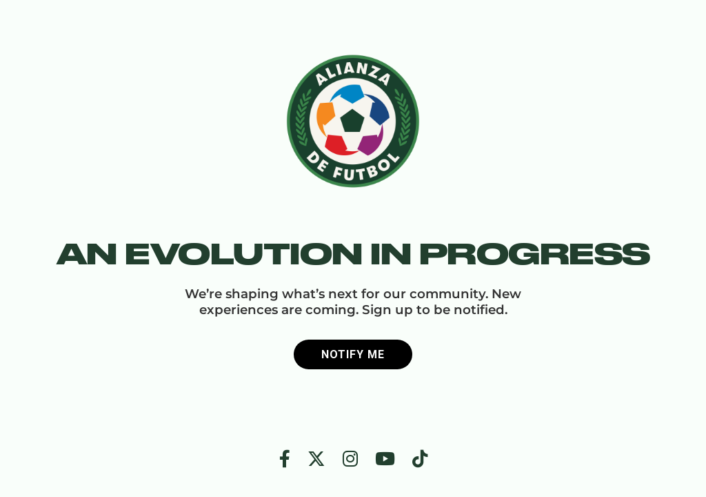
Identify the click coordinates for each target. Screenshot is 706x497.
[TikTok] (419, 459)
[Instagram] (350, 459)
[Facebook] (284, 459)
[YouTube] (385, 459)
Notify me (353, 354)
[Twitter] (316, 459)
